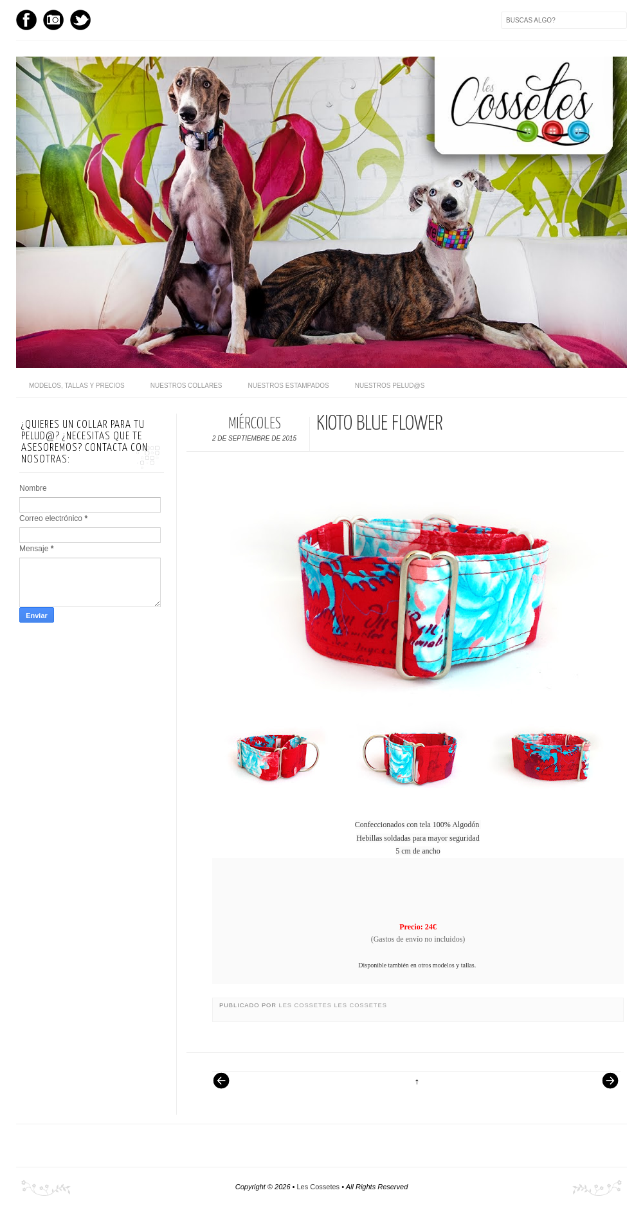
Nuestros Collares (186, 385)
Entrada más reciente (227, 1087)
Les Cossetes (306, 1005)
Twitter (80, 20)
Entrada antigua (605, 1087)
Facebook (26, 20)
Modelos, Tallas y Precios (77, 385)
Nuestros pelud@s (390, 385)
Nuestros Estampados (288, 385)
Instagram (53, 20)
